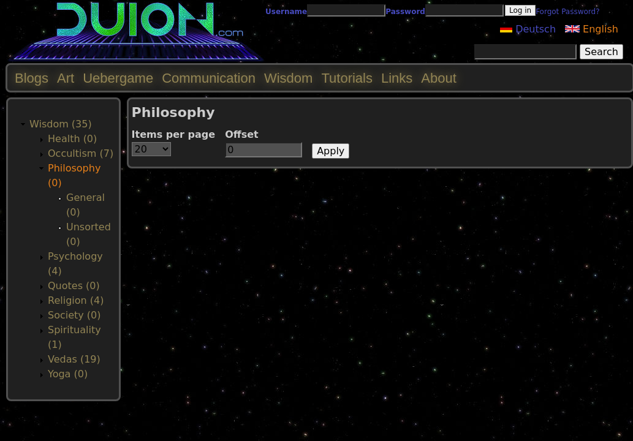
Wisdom (288, 78)
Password (405, 11)
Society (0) (74, 315)
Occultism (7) (80, 153)
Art (65, 78)
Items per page (174, 134)
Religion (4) (76, 300)
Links (396, 78)
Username (286, 11)
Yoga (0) (68, 374)
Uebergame (118, 78)
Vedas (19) (74, 359)
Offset (242, 134)
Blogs (31, 78)
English (591, 29)
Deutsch (528, 29)
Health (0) (72, 139)
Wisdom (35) (60, 124)
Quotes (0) (74, 286)
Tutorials (347, 78)
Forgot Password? (567, 11)
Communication (209, 78)
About (439, 78)
